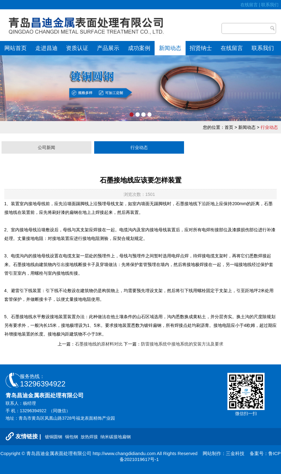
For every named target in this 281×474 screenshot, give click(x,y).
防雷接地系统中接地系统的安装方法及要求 (182, 343)
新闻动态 (170, 48)
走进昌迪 (46, 48)
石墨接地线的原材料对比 (99, 343)
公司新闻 (46, 147)
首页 (229, 127)
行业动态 (139, 147)
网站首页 (15, 48)
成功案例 (139, 48)
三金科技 (235, 453)
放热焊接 (90, 436)
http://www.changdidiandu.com (124, 453)
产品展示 (108, 48)
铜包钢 (72, 436)
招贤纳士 (201, 48)
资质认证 (77, 48)
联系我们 (271, 4)
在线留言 (249, 4)
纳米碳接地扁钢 (115, 436)
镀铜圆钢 (54, 436)
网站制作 (212, 453)
